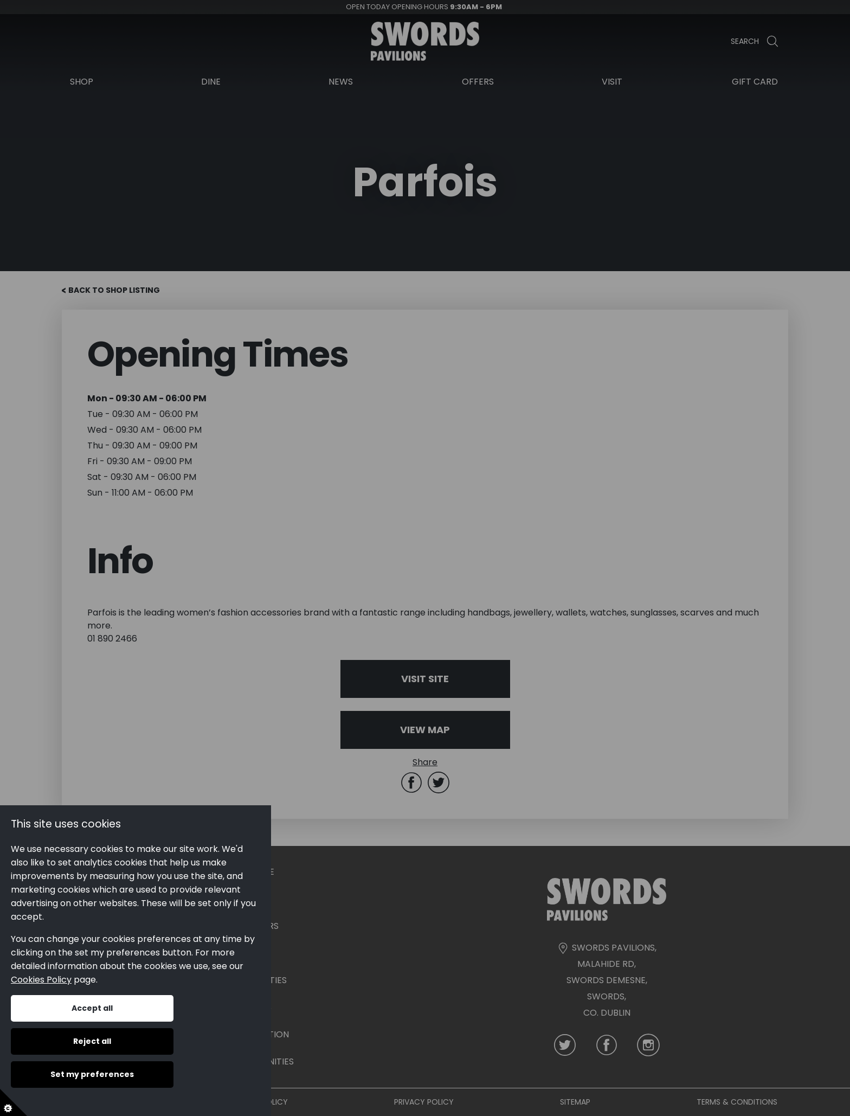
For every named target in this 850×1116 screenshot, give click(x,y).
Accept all (92, 1008)
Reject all (92, 1041)
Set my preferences (92, 1074)
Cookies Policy (41, 979)
